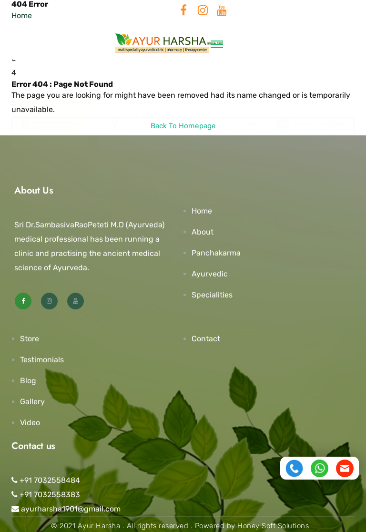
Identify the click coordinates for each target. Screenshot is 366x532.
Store (29, 338)
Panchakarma (216, 252)
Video (30, 422)
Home (202, 210)
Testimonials (42, 359)
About (203, 231)
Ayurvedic (210, 273)
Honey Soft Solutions (273, 526)
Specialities (212, 294)
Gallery (32, 401)
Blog (28, 380)
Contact (206, 338)
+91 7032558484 (45, 480)
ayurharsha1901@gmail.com (66, 508)
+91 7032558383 (45, 494)
